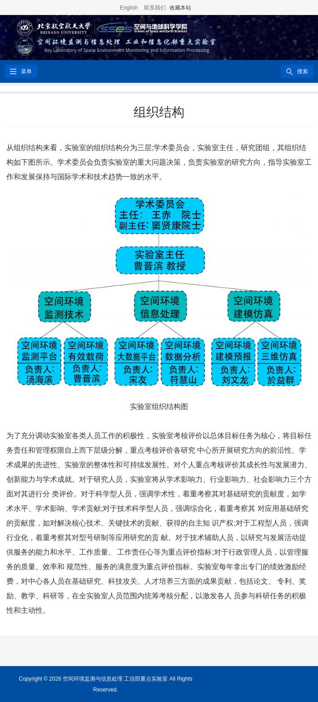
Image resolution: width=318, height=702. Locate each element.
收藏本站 (180, 8)
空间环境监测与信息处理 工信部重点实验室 (115, 679)
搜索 (302, 71)
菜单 (26, 71)
